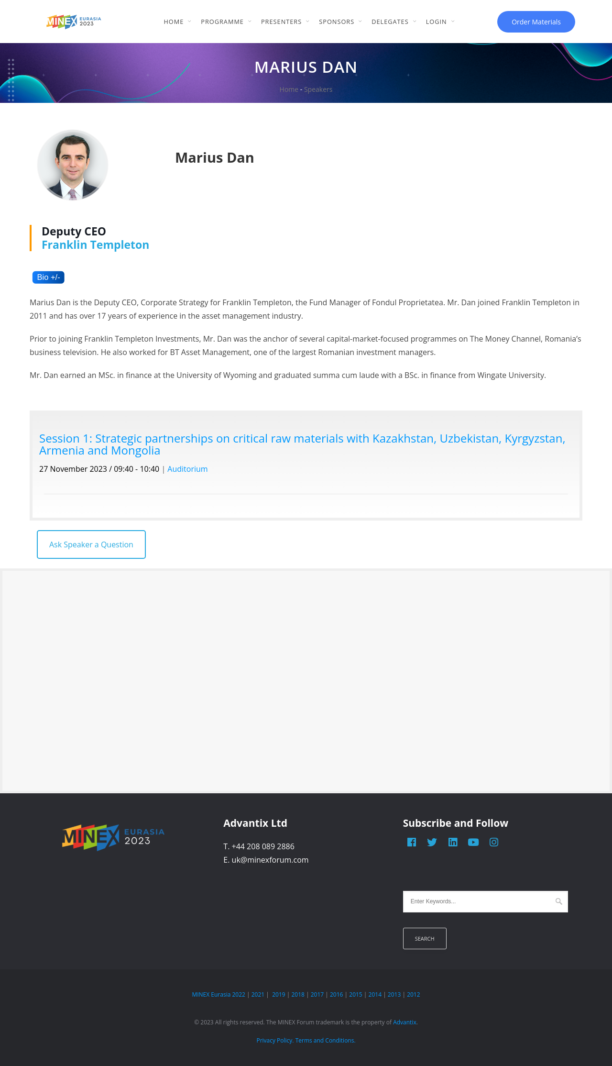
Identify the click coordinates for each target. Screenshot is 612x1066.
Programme (222, 21)
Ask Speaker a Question (91, 544)
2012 (413, 994)
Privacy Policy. (275, 1040)
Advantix (404, 1022)
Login (436, 21)
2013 (394, 994)
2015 (355, 994)
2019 (278, 994)
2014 (375, 994)
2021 (257, 994)
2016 (336, 994)
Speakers (318, 89)
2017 (317, 994)
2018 (297, 994)
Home (174, 21)
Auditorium (187, 469)
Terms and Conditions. (325, 1040)
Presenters (281, 21)
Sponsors (336, 21)
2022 (238, 994)
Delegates (390, 21)
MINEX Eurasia (211, 994)
